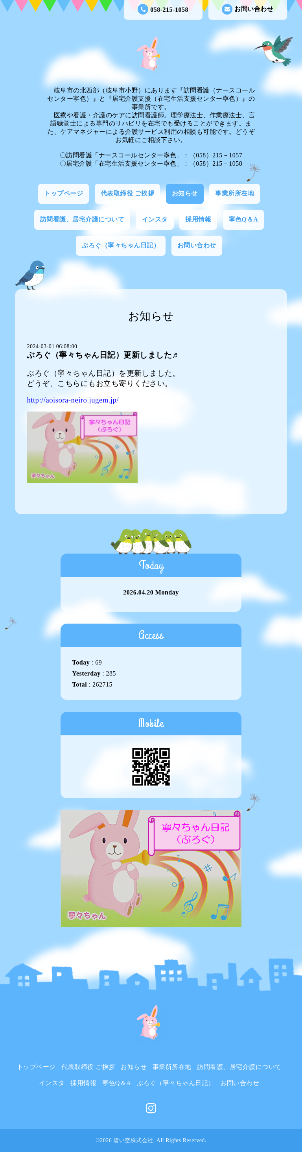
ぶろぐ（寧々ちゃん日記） (121, 245)
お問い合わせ (247, 9)
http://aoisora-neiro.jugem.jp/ (73, 400)
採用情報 (198, 219)
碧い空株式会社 (133, 1140)
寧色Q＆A (243, 219)
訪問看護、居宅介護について (82, 219)
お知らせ (185, 193)
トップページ (63, 193)
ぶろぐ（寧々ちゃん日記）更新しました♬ (102, 355)
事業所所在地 (234, 193)
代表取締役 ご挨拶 (128, 193)
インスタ (155, 219)
